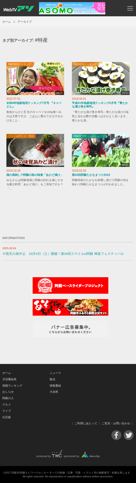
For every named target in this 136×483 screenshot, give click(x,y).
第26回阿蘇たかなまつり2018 (91, 175)
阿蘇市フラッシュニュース (89, 136)
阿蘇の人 (8, 398)
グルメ (6, 404)
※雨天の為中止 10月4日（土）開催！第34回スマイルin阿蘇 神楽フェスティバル (63, 254)
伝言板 (6, 417)
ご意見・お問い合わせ (116, 423)
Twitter (129, 435)
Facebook (116, 435)
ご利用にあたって (86, 423)
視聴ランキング (12, 385)
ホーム (6, 21)
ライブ (6, 411)
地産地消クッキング (19, 64)
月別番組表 (9, 379)
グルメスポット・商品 (21, 136)
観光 (52, 379)
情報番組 (55, 385)
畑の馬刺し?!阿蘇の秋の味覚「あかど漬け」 (34, 175)
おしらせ (8, 391)
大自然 (54, 391)
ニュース (55, 373)
